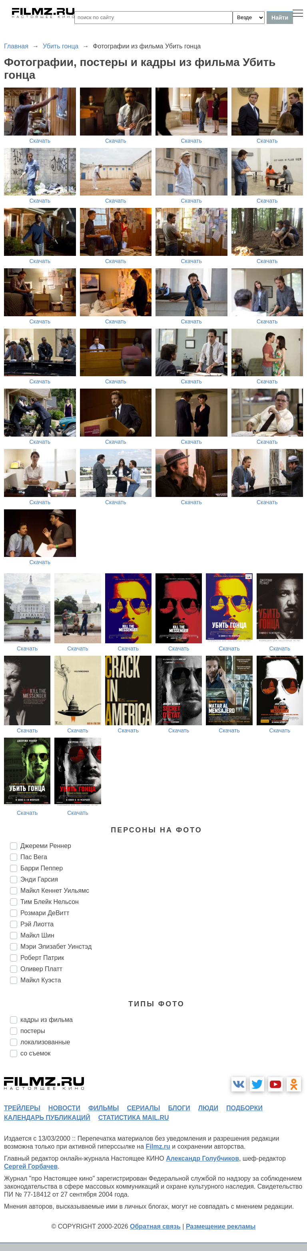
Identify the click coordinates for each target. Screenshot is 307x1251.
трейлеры (22, 1108)
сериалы (143, 1108)
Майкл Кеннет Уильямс (54, 890)
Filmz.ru (158, 1146)
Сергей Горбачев (31, 1166)
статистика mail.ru (133, 1117)
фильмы (103, 1108)
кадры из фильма (46, 1019)
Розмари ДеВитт (44, 913)
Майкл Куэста (40, 980)
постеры (32, 1031)
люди (208, 1108)
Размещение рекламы (221, 1226)
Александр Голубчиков (202, 1158)
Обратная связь (155, 1226)
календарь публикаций (47, 1117)
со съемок (35, 1053)
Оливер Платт (41, 969)
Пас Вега (33, 857)
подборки (244, 1108)
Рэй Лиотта (37, 924)
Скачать (40, 141)
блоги (179, 1108)
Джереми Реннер (45, 845)
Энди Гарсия (39, 879)
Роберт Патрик (42, 957)
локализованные (45, 1042)
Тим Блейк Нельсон (49, 901)
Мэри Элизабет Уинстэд (56, 946)
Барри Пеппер (41, 868)
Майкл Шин (37, 935)
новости (64, 1108)
